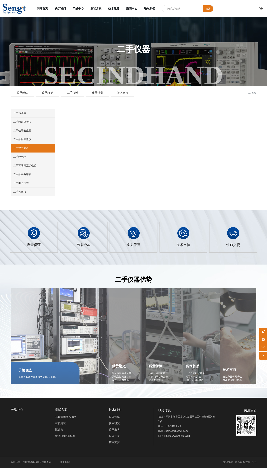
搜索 (208, 8)
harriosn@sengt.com (177, 431)
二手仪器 (72, 92)
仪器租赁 (47, 92)
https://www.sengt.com (178, 435)
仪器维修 (22, 92)
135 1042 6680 (174, 426)
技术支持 (122, 92)
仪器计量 (97, 92)
